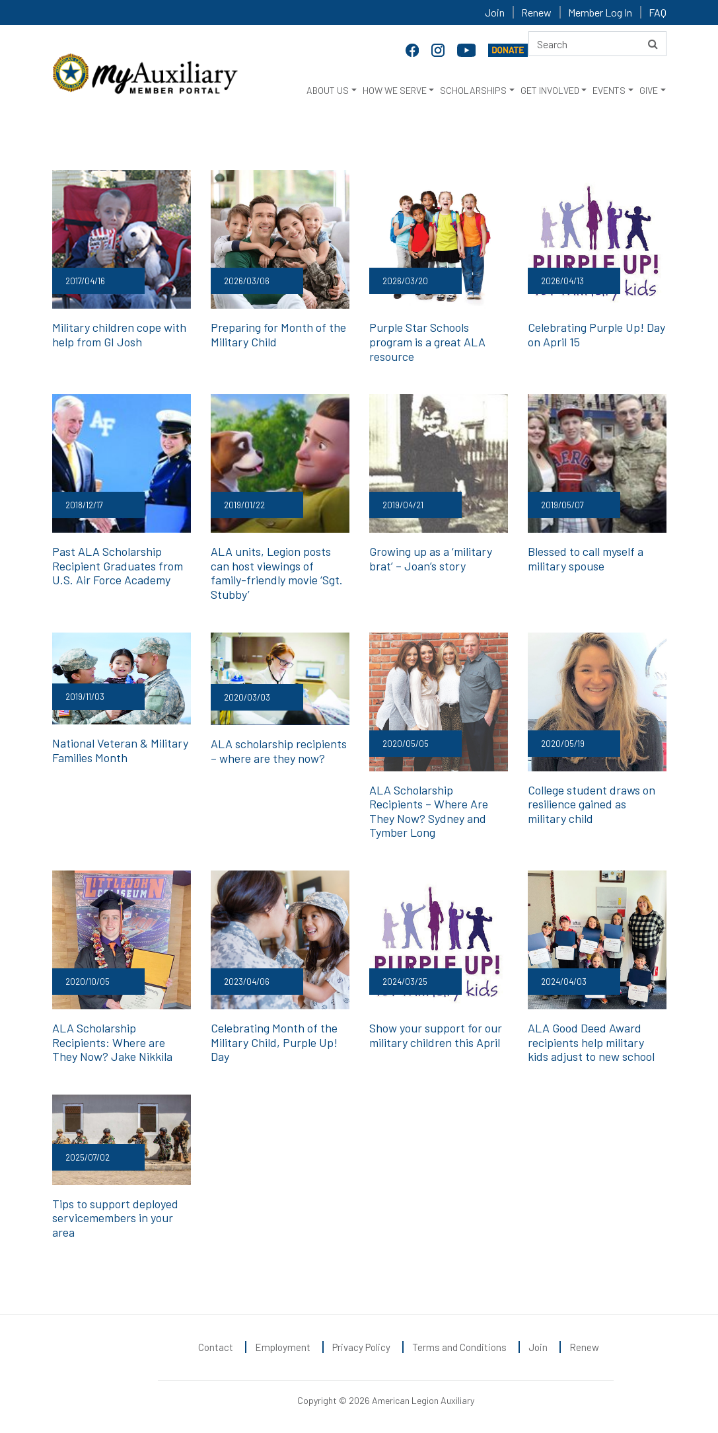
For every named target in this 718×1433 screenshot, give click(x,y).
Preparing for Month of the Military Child (278, 334)
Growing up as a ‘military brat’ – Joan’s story (430, 558)
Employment (282, 1347)
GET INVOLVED (550, 90)
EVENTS (609, 90)
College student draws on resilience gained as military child (591, 804)
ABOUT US (327, 90)
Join (495, 12)
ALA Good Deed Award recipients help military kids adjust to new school (591, 1042)
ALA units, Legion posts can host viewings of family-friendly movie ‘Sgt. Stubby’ (277, 572)
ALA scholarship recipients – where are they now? (279, 750)
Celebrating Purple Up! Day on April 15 (596, 334)
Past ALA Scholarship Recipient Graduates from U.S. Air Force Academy (117, 565)
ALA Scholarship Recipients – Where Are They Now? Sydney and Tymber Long (428, 811)
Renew (536, 12)
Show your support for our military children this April (435, 1035)
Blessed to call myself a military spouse (585, 558)
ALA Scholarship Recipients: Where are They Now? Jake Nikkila (112, 1042)
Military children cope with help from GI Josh (119, 334)
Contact (215, 1347)
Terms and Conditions (459, 1347)
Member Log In (600, 12)
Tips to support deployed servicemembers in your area (115, 1217)
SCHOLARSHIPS (473, 90)
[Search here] (597, 43)
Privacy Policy (361, 1347)
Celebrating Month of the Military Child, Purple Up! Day (274, 1042)
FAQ (657, 12)
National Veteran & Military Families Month (120, 750)
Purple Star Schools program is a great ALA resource (427, 341)
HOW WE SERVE (395, 90)
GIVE (648, 90)
